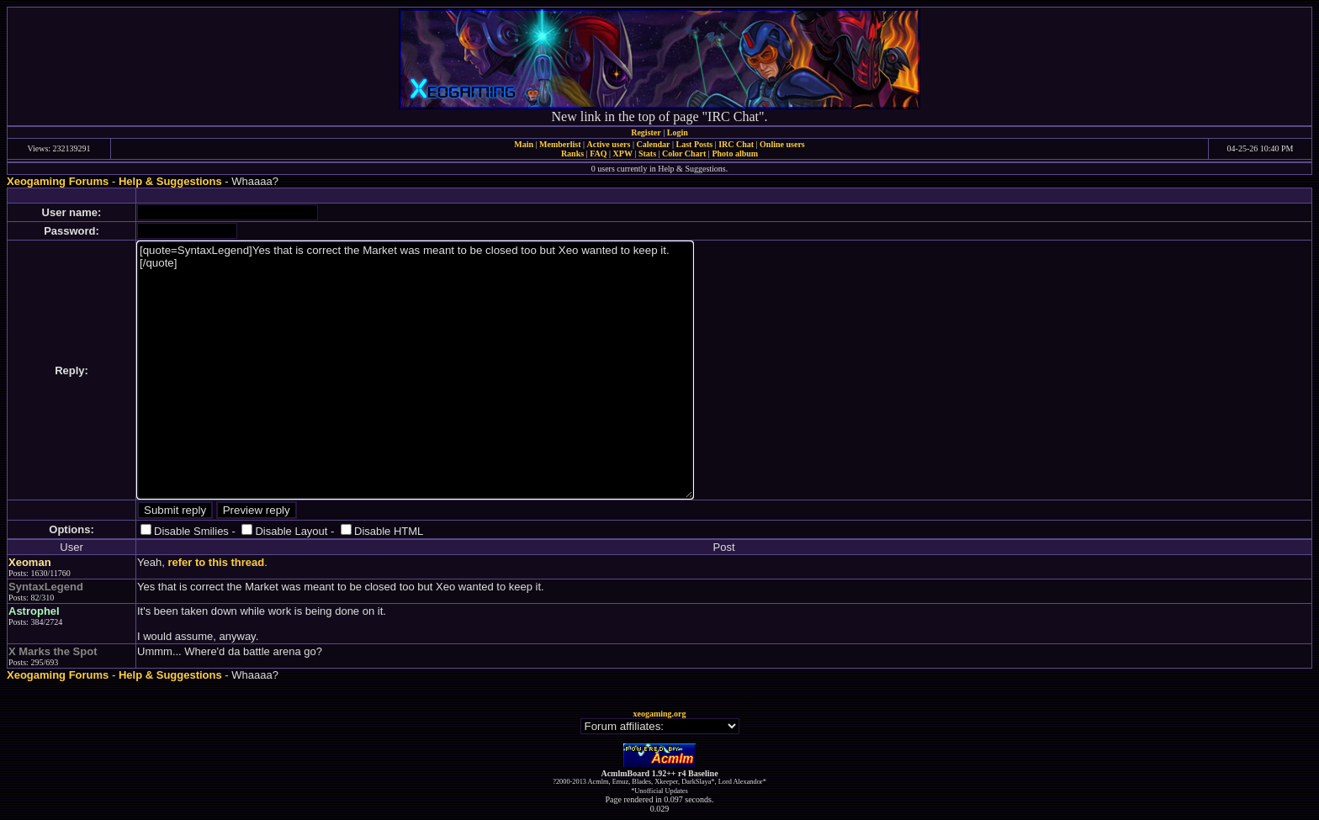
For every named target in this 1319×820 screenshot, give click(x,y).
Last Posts (693, 144)
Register (646, 132)
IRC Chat (736, 144)
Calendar (653, 144)
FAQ (598, 153)
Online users (782, 144)
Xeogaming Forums (58, 181)
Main (523, 144)
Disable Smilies (191, 531)
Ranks (572, 153)
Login (677, 132)
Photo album (735, 153)
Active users (609, 144)
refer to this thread (215, 562)
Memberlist (559, 144)
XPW (623, 153)
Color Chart (684, 153)
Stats (647, 153)
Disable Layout (291, 531)
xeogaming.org (659, 713)
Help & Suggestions (170, 181)
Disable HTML (388, 531)
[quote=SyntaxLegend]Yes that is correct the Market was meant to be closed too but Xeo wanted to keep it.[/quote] (415, 370)
